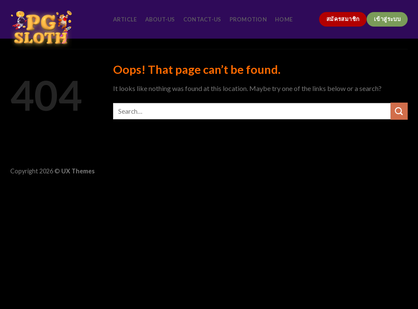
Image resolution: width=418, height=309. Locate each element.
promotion (248, 19)
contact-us (202, 19)
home (284, 19)
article (125, 19)
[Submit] (399, 111)
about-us (160, 19)
